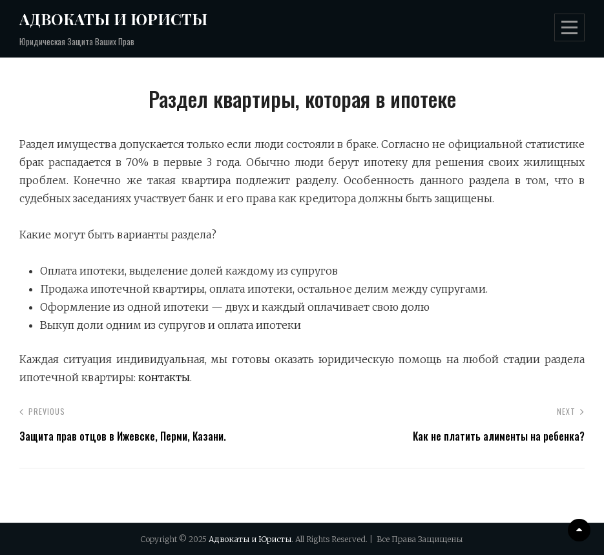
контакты (164, 377)
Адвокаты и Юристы (113, 18)
